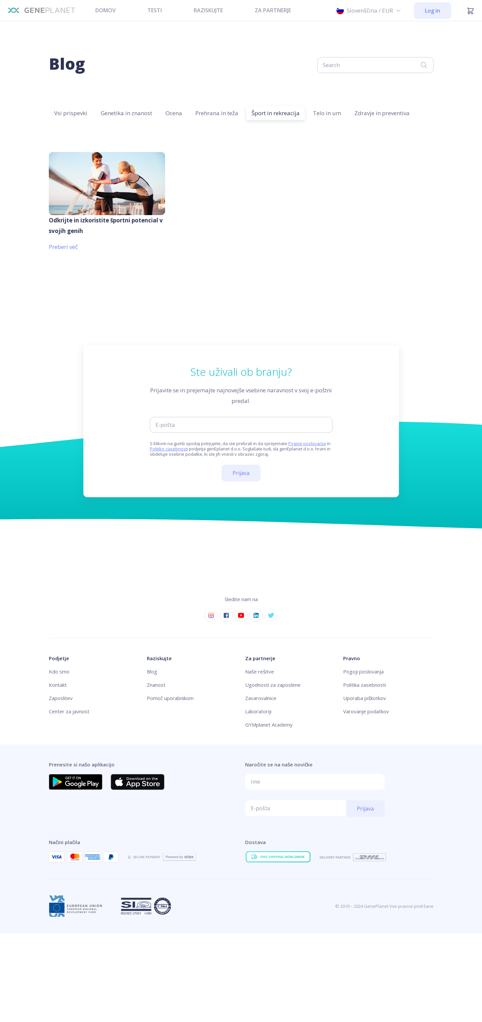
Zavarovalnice (260, 698)
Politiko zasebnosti (169, 449)
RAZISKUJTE (208, 10)
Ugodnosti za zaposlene (273, 684)
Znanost (156, 684)
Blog (152, 671)
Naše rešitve (259, 671)
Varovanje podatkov (366, 711)
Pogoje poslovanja (307, 443)
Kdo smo (59, 671)
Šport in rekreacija (275, 113)
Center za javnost (69, 711)
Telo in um (327, 113)
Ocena (173, 113)
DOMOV (105, 10)
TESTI (154, 10)
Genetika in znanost (126, 113)
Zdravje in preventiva (382, 113)
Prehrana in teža (216, 113)
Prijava (241, 473)
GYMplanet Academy (269, 724)
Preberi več (63, 247)
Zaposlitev (61, 698)
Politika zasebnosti (364, 684)
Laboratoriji (258, 711)
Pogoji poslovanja (363, 671)
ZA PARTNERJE (273, 10)
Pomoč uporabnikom (170, 698)
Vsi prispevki (70, 113)
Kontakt (58, 684)
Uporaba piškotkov (364, 698)
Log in (432, 10)
